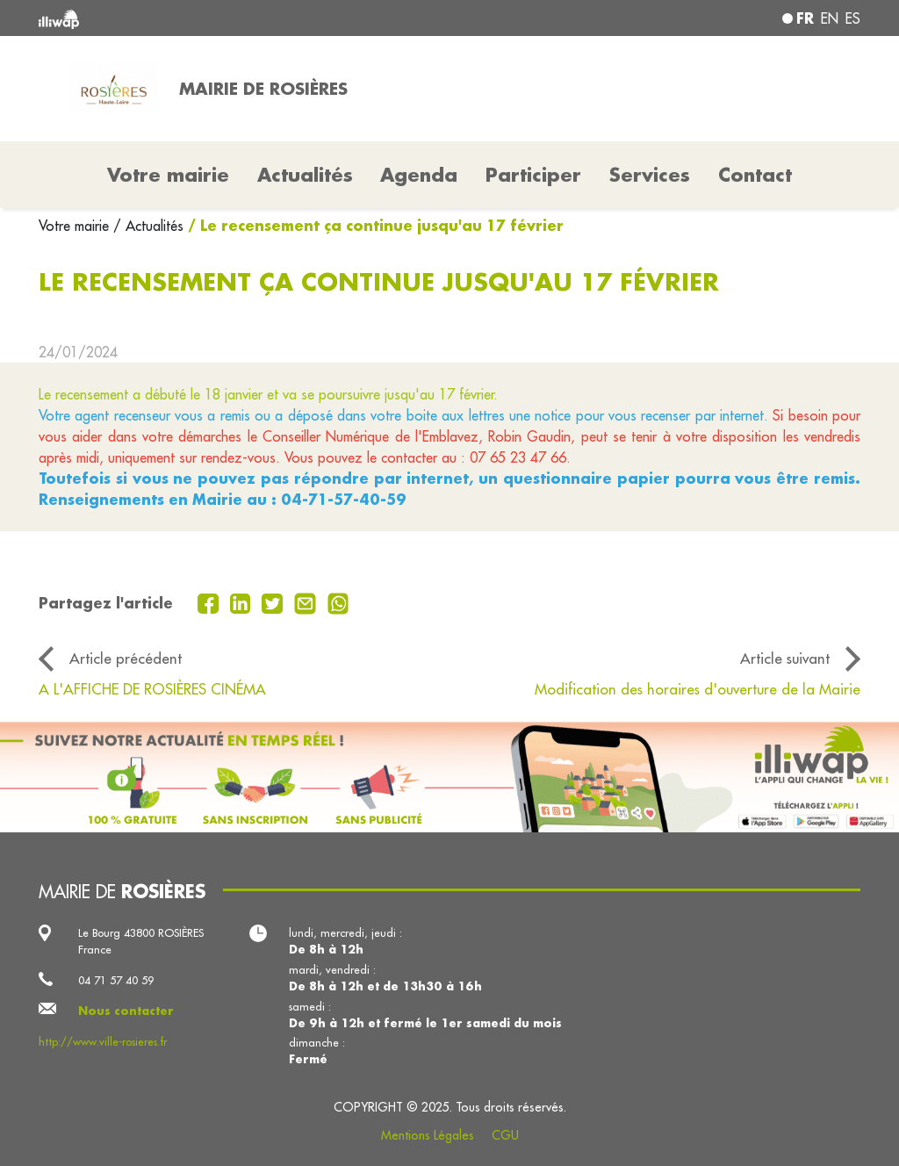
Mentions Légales (427, 1135)
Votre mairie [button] (168, 174)
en (829, 18)
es (852, 18)
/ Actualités (148, 225)
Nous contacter (126, 1011)
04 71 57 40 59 (116, 980)
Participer (533, 174)
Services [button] (649, 174)
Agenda (418, 174)
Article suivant (785, 658)
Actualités (305, 174)
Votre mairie (76, 225)
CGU (505, 1135)
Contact (755, 174)
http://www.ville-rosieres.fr (103, 1041)
